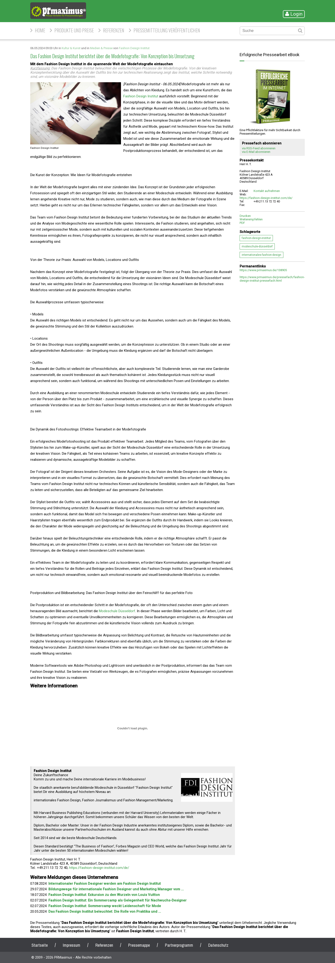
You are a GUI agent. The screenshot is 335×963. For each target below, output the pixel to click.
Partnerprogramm (179, 945)
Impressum (71, 945)
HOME (40, 30)
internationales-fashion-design (261, 254)
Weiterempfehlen (251, 219)
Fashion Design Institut (134, 48)
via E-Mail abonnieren (256, 152)
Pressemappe (139, 945)
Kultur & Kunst (71, 48)
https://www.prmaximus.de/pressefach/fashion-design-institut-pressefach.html (272, 278)
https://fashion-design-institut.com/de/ (99, 868)
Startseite (39, 945)
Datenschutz (218, 945)
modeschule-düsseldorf (257, 246)
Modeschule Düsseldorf (117, 611)
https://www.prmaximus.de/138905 (263, 270)
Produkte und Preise (74, 30)
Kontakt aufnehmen (267, 191)
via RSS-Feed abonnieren (258, 148)
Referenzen (113, 30)
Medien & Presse (101, 48)
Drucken (245, 216)
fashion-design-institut (256, 238)
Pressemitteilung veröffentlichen (167, 30)
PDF (242, 223)
